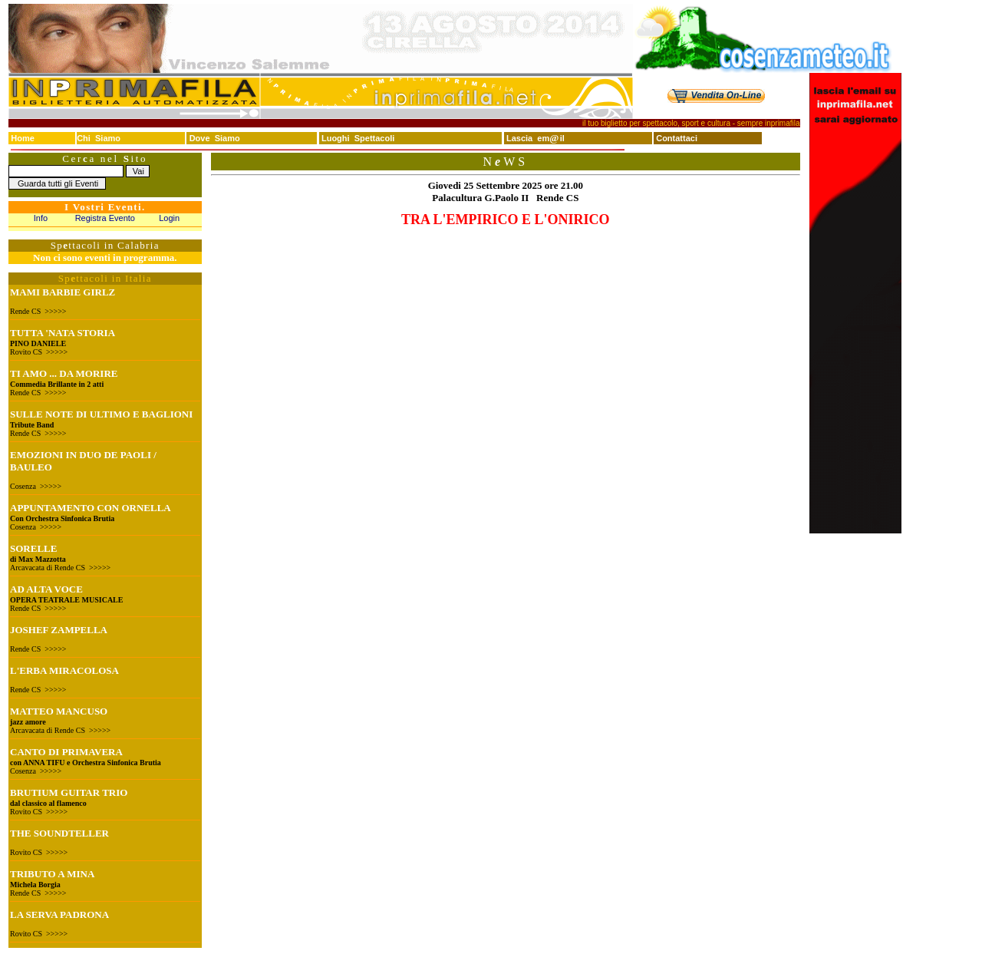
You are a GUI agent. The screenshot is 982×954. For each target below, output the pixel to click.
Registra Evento (105, 218)
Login (169, 218)
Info (41, 218)
